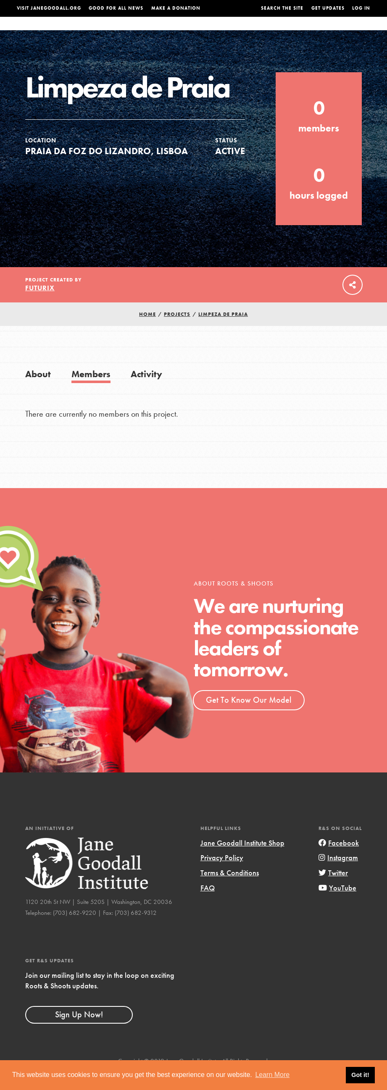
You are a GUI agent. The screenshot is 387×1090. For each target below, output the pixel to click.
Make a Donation (175, 8)
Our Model (249, 31)
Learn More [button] (272, 1074)
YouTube (337, 904)
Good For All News (116, 8)
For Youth (155, 31)
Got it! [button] (360, 1075)
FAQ (207, 904)
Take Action (353, 31)
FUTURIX (40, 304)
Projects (286, 31)
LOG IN (361, 8)
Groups (318, 31)
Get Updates (328, 8)
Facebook (339, 859)
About (123, 31)
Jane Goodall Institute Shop (242, 859)
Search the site (282, 8)
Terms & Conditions (229, 889)
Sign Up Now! (79, 1031)
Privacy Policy (221, 874)
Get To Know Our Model (248, 716)
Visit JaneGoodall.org (49, 8)
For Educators (201, 31)
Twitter (333, 889)
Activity (146, 391)
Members (91, 391)
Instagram (338, 874)
